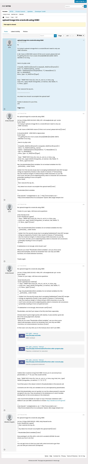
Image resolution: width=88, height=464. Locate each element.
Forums (5, 11)
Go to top (82, 456)
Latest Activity (15, 31)
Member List (14, 14)
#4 (83, 266)
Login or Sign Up (80, 1)
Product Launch (20, 11)
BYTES (11, 11)
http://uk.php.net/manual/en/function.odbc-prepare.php (44, 348)
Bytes (46, 456)
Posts (6, 31)
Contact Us (56, 456)
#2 (83, 113)
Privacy (63, 456)
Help (50, 456)
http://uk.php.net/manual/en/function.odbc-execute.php (44, 362)
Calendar (21, 14)
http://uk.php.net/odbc (33, 335)
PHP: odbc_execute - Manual (35, 360)
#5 (83, 415)
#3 (83, 204)
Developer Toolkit (40, 11)
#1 (83, 40)
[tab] (6, 31)
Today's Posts (6, 14)
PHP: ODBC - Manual (32, 333)
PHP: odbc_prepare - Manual (35, 347)
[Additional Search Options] (83, 6)
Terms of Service (72, 456)
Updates (30, 11)
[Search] (74, 6)
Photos (25, 31)
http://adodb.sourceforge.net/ (55, 400)
